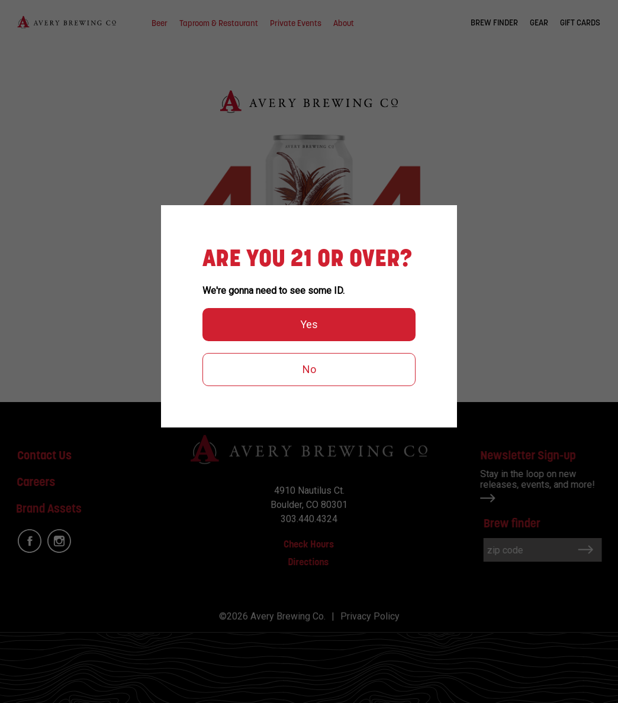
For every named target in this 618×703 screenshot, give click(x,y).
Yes (309, 324)
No (309, 369)
